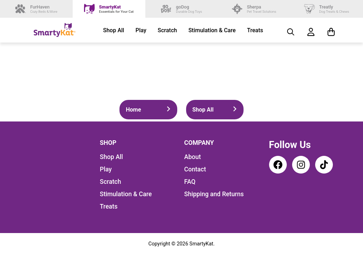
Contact (195, 169)
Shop (108, 142)
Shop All (113, 30)
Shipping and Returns (214, 194)
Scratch (167, 30)
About (192, 156)
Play (140, 30)
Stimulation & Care (211, 30)
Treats (255, 30)
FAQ (190, 181)
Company (199, 142)
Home (148, 109)
